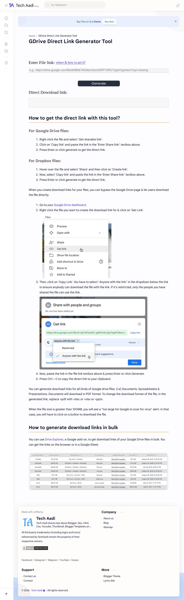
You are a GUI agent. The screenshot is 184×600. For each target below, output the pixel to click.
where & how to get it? (71, 62)
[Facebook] (27, 560)
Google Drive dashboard (70, 205)
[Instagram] (39, 560)
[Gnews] (75, 560)
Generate (98, 83)
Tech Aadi (25, 5)
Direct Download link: (48, 92)
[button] (177, 5)
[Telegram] (52, 560)
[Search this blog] (74, 5)
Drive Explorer (54, 439)
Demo (97, 21)
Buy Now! (109, 21)
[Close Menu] (176, 21)
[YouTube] (64, 560)
